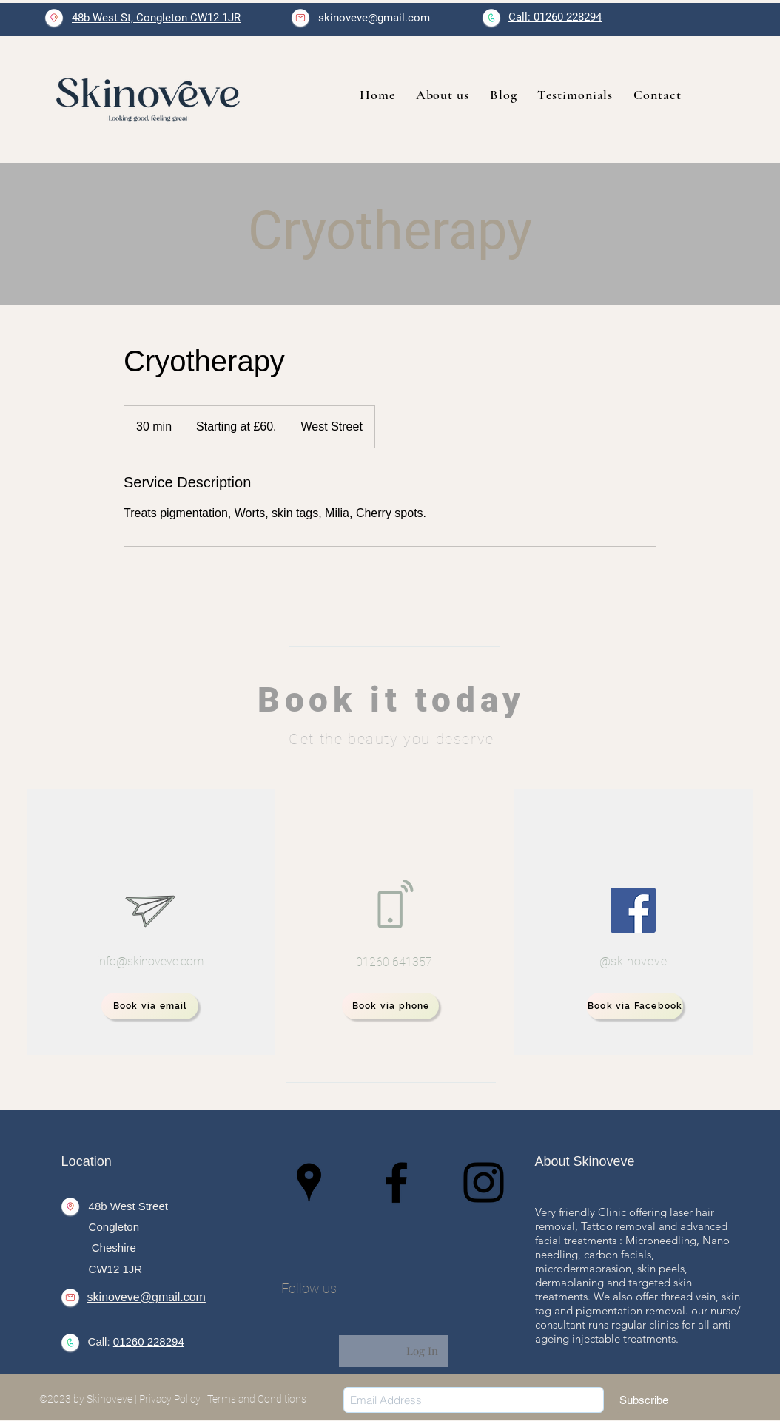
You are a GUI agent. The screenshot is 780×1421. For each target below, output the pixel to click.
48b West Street (128, 1206)
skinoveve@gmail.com (374, 17)
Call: (100, 1341)
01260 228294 (148, 1341)
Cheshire (112, 1247)
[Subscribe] (643, 1400)
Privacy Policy (170, 1399)
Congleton (114, 1227)
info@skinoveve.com (150, 961)
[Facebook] (633, 910)
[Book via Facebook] (634, 1006)
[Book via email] (149, 1006)
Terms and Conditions (256, 1399)
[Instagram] (484, 1182)
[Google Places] (309, 1182)
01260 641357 (394, 962)
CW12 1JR (116, 1269)
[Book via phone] (390, 1006)
